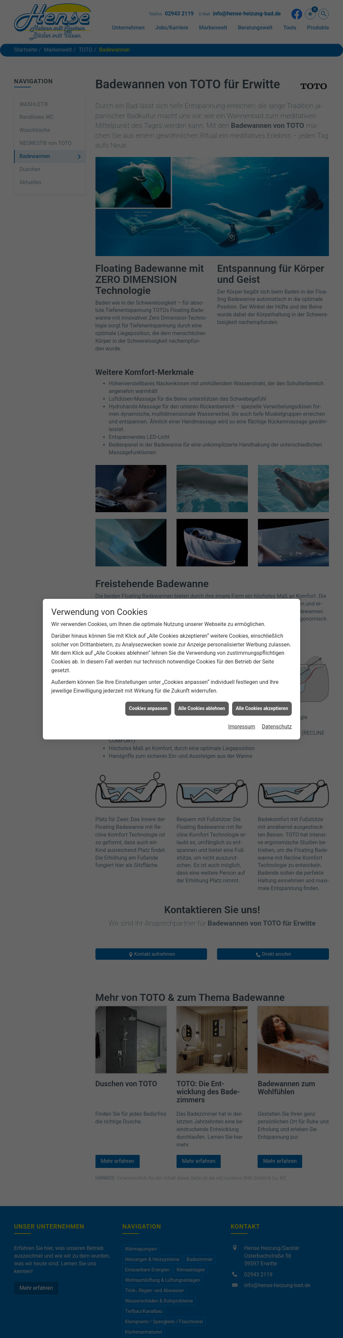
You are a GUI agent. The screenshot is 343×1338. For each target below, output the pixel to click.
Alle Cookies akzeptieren (262, 708)
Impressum (241, 726)
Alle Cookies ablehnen (201, 708)
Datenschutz (277, 726)
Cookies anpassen (148, 708)
